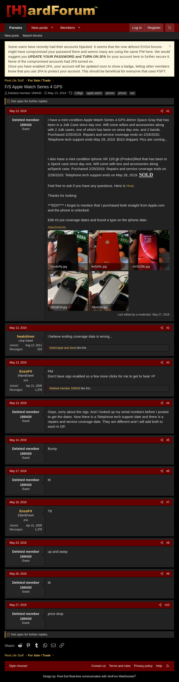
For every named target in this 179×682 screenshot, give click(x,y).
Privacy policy (143, 666)
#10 (167, 605)
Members (67, 28)
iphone (110, 93)
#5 (167, 440)
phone (122, 93)
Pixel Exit (62, 676)
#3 (167, 362)
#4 (167, 403)
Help (159, 666)
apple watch (94, 93)
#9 (167, 573)
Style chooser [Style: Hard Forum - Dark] (18, 666)
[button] (52, 27)
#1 (167, 111)
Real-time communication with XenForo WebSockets (102, 676)
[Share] (162, 111)
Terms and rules (120, 666)
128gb (79, 93)
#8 (167, 542)
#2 (167, 327)
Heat (130, 186)
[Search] (169, 27)
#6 (167, 471)
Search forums (32, 35)
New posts (39, 28)
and (62, 347)
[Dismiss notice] (169, 46)
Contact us (98, 666)
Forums (15, 28)
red (132, 93)
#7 (167, 502)
